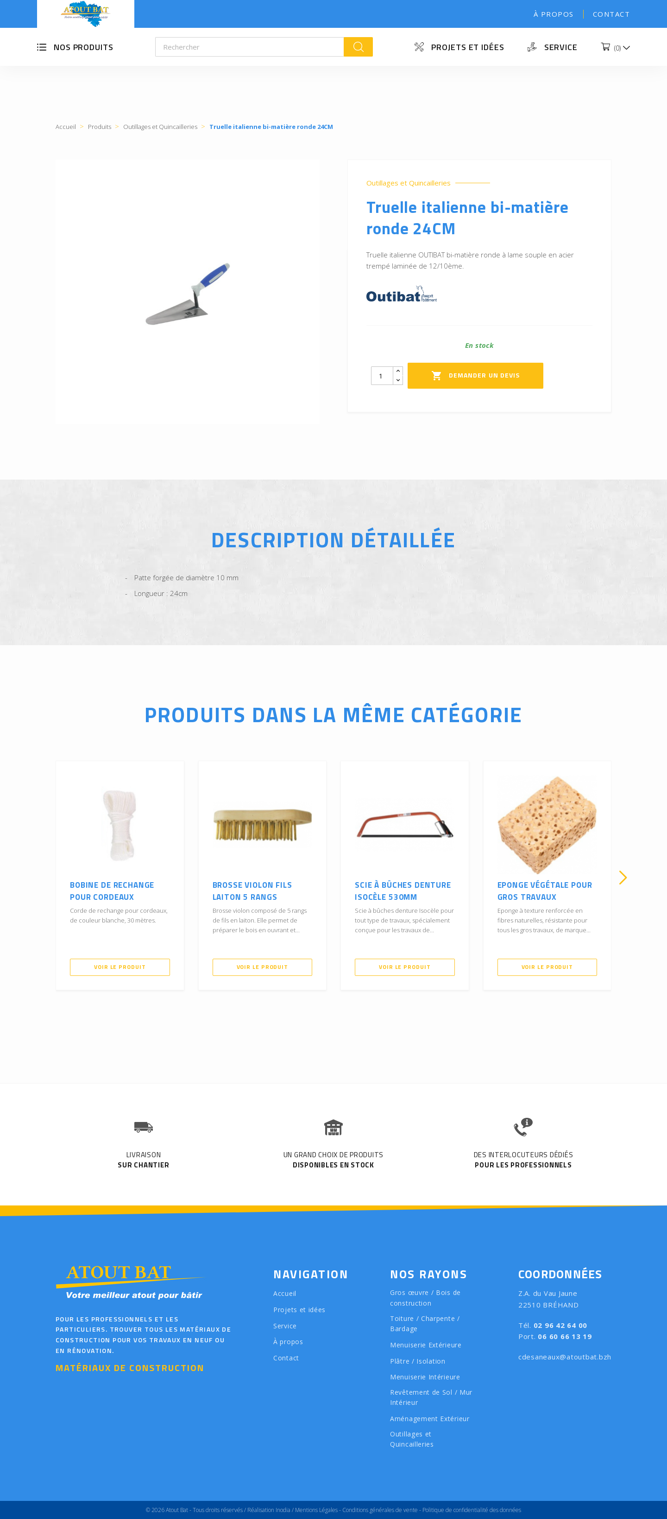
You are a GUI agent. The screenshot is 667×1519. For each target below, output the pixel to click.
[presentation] (44, 877)
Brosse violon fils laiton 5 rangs (252, 891)
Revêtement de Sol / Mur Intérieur (431, 1397)
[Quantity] (382, 375)
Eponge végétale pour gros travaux (544, 891)
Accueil (284, 1293)
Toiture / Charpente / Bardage (425, 1323)
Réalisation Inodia (268, 1510)
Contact (611, 14)
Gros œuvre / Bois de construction (425, 1297)
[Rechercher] (250, 47)
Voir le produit (120, 966)
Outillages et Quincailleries (408, 183)
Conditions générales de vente (380, 1510)
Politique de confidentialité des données (471, 1510)
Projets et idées (467, 47)
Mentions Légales (316, 1510)
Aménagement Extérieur (430, 1418)
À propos (554, 14)
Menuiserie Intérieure (425, 1376)
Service (561, 47)
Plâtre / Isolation (418, 1361)
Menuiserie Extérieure (426, 1344)
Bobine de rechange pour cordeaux (112, 891)
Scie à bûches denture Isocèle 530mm (403, 891)
